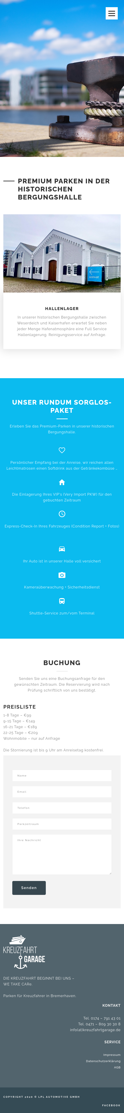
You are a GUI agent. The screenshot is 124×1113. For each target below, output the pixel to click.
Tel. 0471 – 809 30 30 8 (99, 1024)
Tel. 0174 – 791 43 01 (102, 1018)
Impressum (112, 1055)
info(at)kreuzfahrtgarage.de (95, 1030)
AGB (117, 1067)
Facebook (111, 1105)
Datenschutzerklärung (103, 1061)
